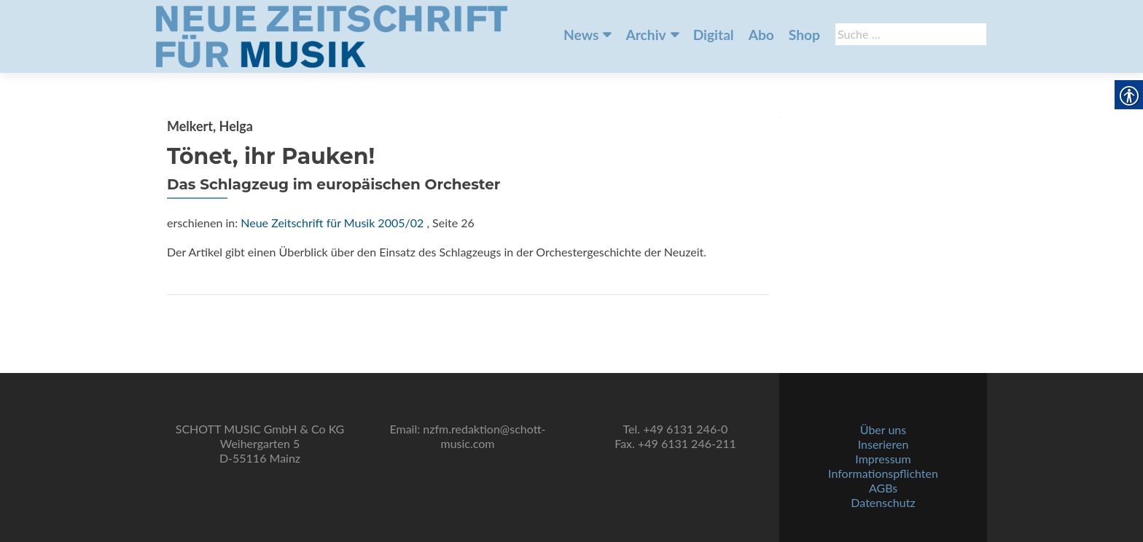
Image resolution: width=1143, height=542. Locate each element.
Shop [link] (804, 34)
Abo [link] (761, 34)
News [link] (580, 34)
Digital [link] (713, 34)
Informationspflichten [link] (883, 473)
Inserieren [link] (883, 444)
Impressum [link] (882, 459)
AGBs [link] (883, 488)
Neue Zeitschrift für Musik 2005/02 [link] (332, 222)
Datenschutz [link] (883, 502)
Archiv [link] (645, 34)
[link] (331, 35)
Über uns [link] (883, 429)
